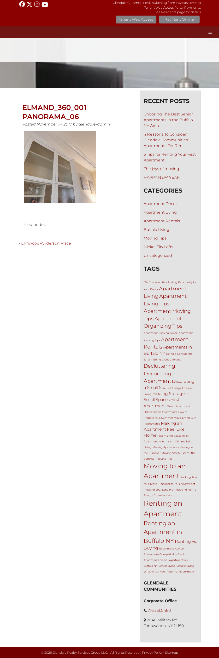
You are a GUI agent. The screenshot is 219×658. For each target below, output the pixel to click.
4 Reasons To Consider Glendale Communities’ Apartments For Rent (166, 140)
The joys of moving (161, 168)
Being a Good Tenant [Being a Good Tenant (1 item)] (167, 359)
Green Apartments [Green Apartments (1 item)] (165, 412)
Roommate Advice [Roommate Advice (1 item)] (171, 548)
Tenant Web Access (136, 19)
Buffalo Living (156, 229)
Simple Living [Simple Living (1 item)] (186, 565)
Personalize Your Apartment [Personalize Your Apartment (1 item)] (177, 484)
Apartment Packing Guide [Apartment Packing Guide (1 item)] (161, 333)
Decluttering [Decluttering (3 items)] (159, 366)
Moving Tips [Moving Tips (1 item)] (164, 458)
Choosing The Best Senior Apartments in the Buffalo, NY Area (169, 120)
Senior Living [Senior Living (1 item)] (167, 565)
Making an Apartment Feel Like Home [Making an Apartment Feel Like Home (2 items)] (164, 429)
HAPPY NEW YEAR (162, 177)
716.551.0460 (159, 610)
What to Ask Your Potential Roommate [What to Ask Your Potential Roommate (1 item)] (169, 571)
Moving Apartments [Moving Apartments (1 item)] (166, 447)
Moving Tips (155, 238)
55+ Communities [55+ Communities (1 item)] (155, 282)
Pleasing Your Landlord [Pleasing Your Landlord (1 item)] (158, 489)
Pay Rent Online (179, 19)
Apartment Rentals (162, 221)
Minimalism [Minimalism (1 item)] (166, 441)
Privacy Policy (152, 652)
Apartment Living (160, 212)
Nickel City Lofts (158, 247)
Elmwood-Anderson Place (46, 243)
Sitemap (171, 652)
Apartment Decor (160, 203)
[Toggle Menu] (210, 32)
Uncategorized (158, 255)
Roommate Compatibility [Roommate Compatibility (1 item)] (160, 554)
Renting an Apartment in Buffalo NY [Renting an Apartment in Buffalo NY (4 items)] (163, 532)
